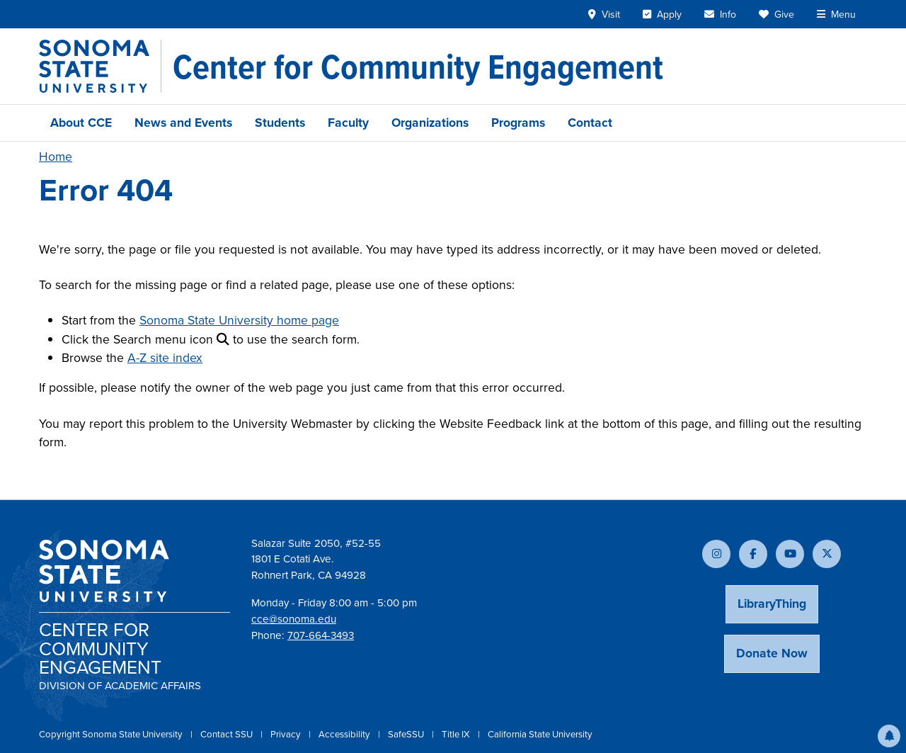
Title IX (457, 734)
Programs (518, 122)
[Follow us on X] (827, 554)
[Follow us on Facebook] (753, 554)
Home (55, 156)
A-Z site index (164, 358)
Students (280, 122)
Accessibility (345, 734)
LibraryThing (772, 603)
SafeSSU (407, 734)
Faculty (348, 122)
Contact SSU (227, 734)
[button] (889, 736)
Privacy (286, 734)
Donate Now (772, 653)
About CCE (81, 122)
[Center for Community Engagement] (418, 66)
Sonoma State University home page (239, 320)
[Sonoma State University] (100, 66)
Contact (590, 122)
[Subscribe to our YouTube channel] (790, 554)
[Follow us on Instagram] (716, 554)
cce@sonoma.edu (293, 619)
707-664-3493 (320, 635)
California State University (540, 734)
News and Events (183, 122)
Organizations (430, 122)
